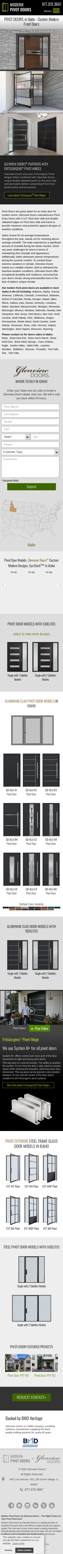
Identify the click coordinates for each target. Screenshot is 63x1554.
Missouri (19, 310)
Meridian (6, 349)
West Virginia (22, 329)
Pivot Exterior (16, 1141)
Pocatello (41, 349)
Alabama (36, 291)
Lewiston (45, 345)
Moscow (29, 349)
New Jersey (21, 314)
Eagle (5, 345)
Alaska (46, 291)
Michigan (42, 306)
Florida (27, 299)
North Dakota (19, 317)
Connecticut (41, 295)
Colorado (29, 295)
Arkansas (7, 295)
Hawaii (45, 299)
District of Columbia (12, 299)
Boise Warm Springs (25, 341)
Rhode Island (24, 321)
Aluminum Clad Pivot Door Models (30, 701)
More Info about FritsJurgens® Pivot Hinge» (28, 1085)
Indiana (14, 302)
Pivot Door (11, 560)
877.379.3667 (51, 5)
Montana (29, 310)
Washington (8, 329)
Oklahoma (39, 317)
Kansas (29, 302)
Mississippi (7, 310)
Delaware (54, 295)
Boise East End (18, 338)
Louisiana (51, 302)
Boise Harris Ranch (38, 338)
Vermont (41, 325)
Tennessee (16, 325)
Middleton (18, 349)
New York (48, 314)
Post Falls (53, 349)
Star (4, 353)
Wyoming (48, 329)
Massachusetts (28, 306)
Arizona (55, 291)
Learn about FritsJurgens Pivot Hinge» (27, 195)
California (18, 295)
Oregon (50, 317)
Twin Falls (13, 353)
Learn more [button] (18, 1543)
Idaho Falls (32, 345)
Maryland (14, 306)
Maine (5, 306)
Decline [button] (8, 1550)
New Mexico (34, 314)
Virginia (51, 325)
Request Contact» (31, 1397)
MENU (56, 11)
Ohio (29, 317)
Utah (33, 325)
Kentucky (39, 302)
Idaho (53, 299)
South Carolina (40, 321)
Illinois (5, 302)
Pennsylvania (9, 321)
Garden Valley (17, 345)
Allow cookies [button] (24, 1550)
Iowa (21, 302)
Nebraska (40, 310)
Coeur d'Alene (45, 341)
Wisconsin (36, 329)
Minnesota (54, 306)
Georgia (36, 299)
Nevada (51, 310)
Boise (5, 338)
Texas (27, 325)
